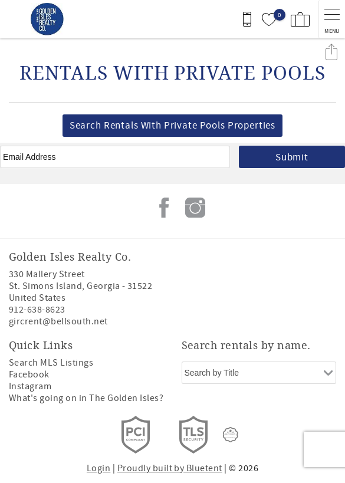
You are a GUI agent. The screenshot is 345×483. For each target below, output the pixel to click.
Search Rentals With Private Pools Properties (172, 125)
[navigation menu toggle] (331, 19)
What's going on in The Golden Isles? (86, 398)
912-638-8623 (37, 310)
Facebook (164, 207)
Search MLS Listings (51, 363)
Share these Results (331, 51)
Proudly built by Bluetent (169, 468)
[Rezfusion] (230, 435)
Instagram (195, 207)
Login (98, 468)
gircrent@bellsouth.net (58, 321)
